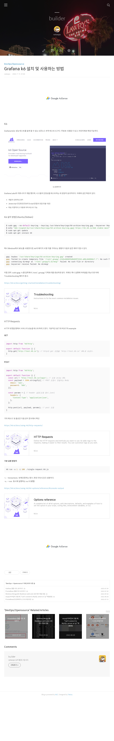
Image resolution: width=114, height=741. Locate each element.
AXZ (56, 738)
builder (57, 19)
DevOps (9, 627)
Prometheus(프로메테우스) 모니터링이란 (18, 643)
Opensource (18, 627)
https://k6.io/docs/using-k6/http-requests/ (23, 468)
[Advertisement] (57, 100)
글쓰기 (44, 50)
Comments (10, 690)
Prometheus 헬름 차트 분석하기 (16, 634)
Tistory (70, 738)
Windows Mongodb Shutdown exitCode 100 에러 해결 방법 (25, 637)
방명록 (53, 50)
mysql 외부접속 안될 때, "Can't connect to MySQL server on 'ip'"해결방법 (29, 640)
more (108, 654)
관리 (69, 50)
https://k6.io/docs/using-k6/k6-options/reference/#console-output (34, 531)
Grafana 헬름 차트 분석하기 (14, 632)
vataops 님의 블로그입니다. (18, 703)
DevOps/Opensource (14, 64)
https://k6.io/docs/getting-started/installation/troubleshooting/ (32, 326)
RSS (61, 50)
